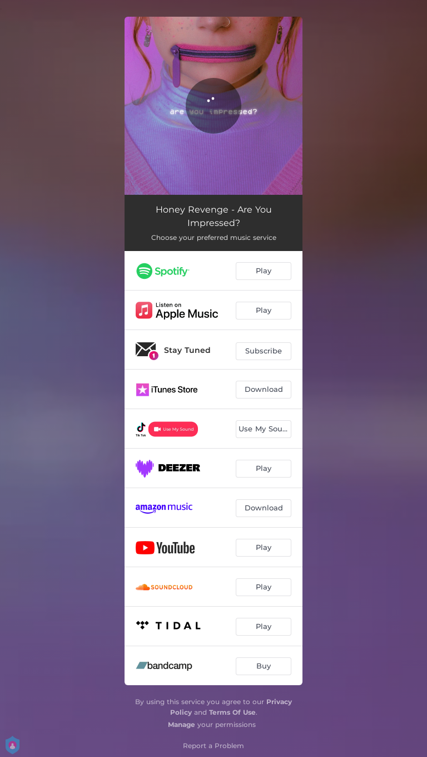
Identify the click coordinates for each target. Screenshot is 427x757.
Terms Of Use (232, 712)
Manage (181, 724)
